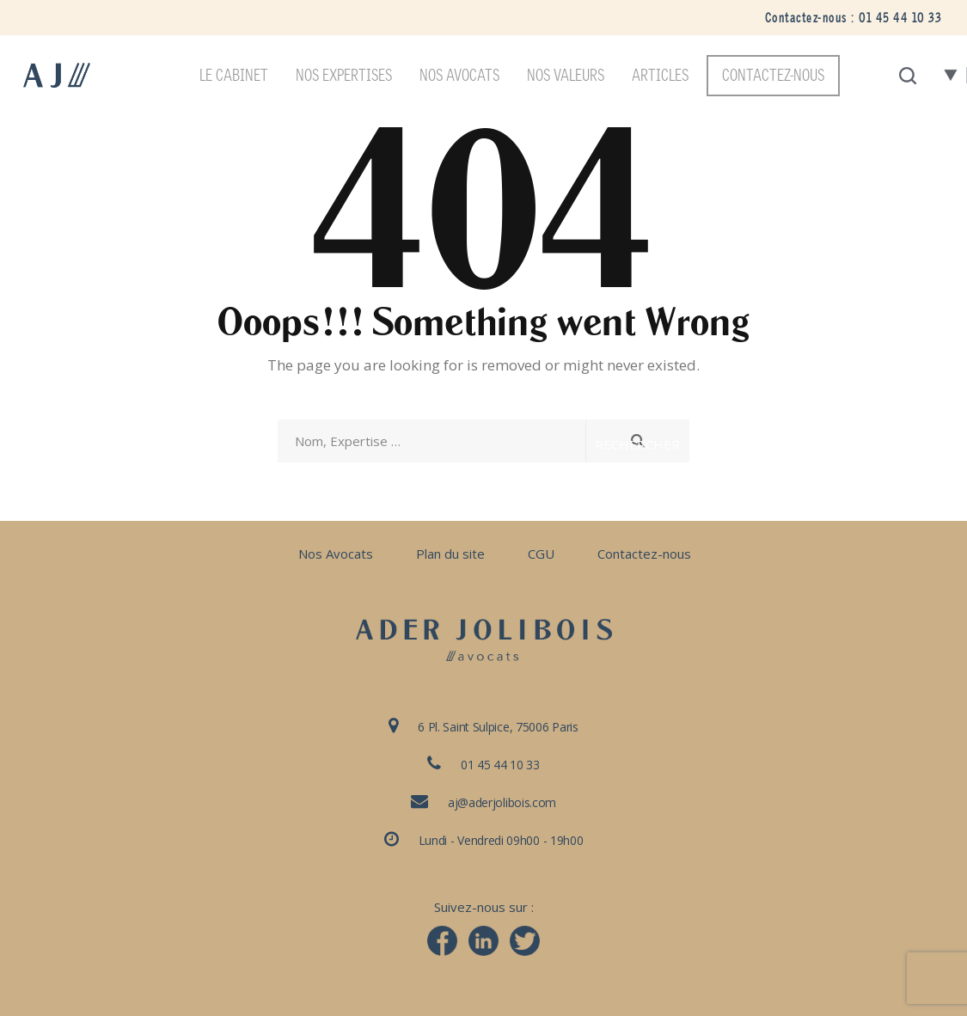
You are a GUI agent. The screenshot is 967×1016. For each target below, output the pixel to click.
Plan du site (450, 553)
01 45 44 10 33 (900, 17)
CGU (541, 553)
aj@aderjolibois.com (502, 802)
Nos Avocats (335, 553)
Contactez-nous (644, 553)
